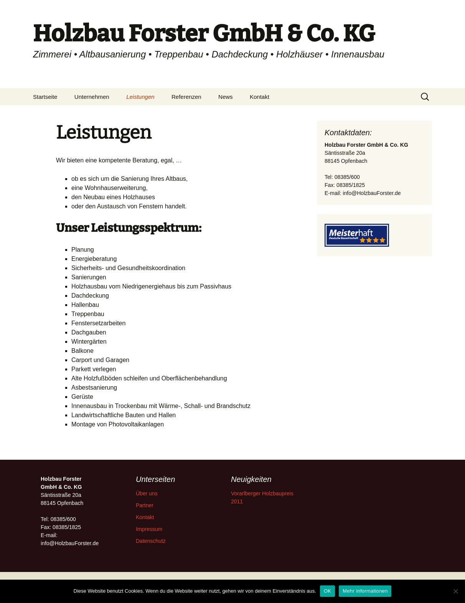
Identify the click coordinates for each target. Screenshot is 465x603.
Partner (144, 505)
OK (327, 591)
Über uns (147, 493)
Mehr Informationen (365, 591)
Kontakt (259, 96)
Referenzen (186, 96)
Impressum (149, 529)
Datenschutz (151, 541)
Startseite (45, 96)
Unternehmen (91, 96)
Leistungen (140, 96)
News (225, 96)
